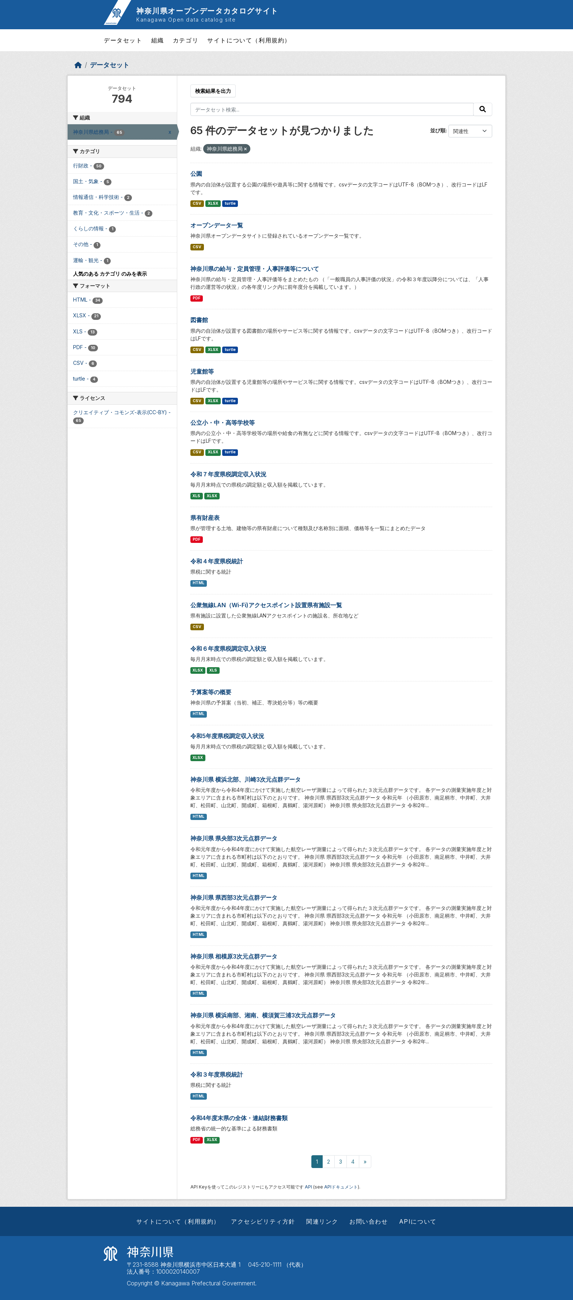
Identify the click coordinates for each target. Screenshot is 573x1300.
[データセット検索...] (332, 109)
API (308, 1187)
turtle (230, 203)
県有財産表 (205, 517)
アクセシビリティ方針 (263, 1221)
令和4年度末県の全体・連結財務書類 (239, 1118)
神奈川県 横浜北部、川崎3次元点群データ (245, 779)
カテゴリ (185, 40)
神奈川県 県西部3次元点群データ (233, 897)
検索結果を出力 (213, 91)
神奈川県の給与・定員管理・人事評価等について (254, 268)
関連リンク (322, 1221)
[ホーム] (78, 65)
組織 (157, 40)
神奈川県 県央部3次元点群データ (233, 838)
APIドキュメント (341, 1187)
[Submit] (482, 109)
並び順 (437, 130)
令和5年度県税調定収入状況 (227, 736)
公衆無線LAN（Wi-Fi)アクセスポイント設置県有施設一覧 (266, 605)
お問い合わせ (368, 1221)
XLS (196, 496)
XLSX (213, 203)
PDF (196, 298)
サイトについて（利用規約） (249, 40)
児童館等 (202, 371)
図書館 (199, 320)
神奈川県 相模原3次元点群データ (233, 956)
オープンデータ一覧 (216, 225)
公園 (196, 173)
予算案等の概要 (210, 692)
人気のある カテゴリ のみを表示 (110, 274)
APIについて (418, 1221)
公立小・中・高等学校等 (222, 422)
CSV (197, 203)
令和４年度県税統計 (216, 561)
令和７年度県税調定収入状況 (228, 474)
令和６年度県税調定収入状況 (228, 648)
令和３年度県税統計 (216, 1074)
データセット (123, 40)
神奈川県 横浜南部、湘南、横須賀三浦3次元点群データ (263, 1015)
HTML (198, 583)
